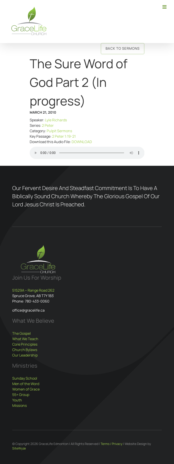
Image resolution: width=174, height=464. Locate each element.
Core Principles (24, 344)
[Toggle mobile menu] (164, 7)
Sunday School (24, 378)
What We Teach (25, 338)
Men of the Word (25, 383)
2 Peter (48, 125)
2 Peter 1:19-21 (64, 136)
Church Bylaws (24, 349)
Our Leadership (25, 355)
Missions (19, 405)
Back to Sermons (123, 48)
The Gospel (21, 333)
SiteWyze (19, 448)
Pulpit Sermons (59, 130)
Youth (17, 400)
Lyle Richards (56, 119)
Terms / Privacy (111, 444)
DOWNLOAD (82, 141)
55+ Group (20, 394)
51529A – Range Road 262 (33, 290)
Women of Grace (26, 389)
